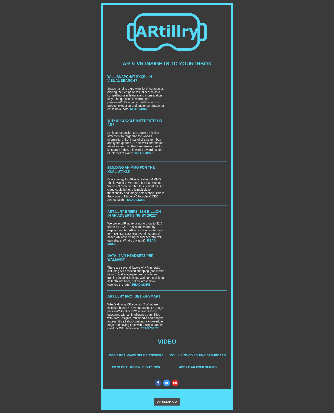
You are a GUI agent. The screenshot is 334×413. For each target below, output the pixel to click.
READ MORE (139, 109)
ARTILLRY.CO (167, 401)
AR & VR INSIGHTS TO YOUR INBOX (167, 63)
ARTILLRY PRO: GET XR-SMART (133, 296)
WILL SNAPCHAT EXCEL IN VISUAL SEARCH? (129, 78)
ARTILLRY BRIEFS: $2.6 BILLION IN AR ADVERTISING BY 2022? (134, 213)
